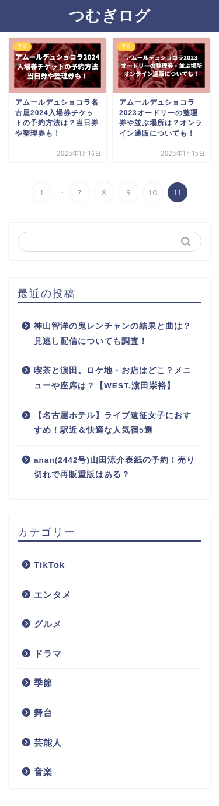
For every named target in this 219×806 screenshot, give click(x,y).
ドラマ (48, 654)
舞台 (43, 713)
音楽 (43, 772)
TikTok (49, 565)
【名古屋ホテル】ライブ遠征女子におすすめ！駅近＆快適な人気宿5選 (113, 423)
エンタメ (52, 595)
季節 (43, 683)
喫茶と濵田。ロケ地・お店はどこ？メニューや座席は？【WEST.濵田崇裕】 (113, 378)
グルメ (48, 624)
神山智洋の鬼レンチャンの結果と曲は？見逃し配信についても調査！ (113, 334)
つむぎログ (110, 15)
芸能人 (48, 743)
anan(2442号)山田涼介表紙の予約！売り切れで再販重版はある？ (114, 468)
